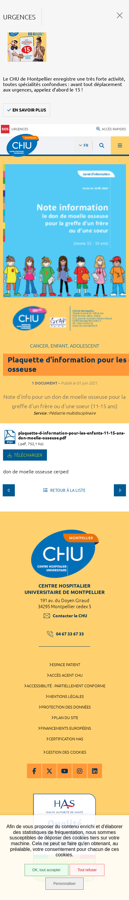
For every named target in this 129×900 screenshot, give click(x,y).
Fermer (120, 15)
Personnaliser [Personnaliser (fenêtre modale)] (64, 884)
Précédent (9, 490)
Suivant (120, 490)
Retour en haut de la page (120, 508)
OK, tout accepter (46, 870)
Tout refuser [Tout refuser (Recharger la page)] (87, 870)
